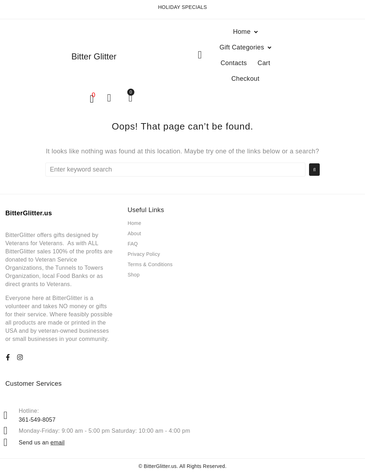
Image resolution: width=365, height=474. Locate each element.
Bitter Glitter (94, 56)
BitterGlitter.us (160, 466)
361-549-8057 (37, 420)
